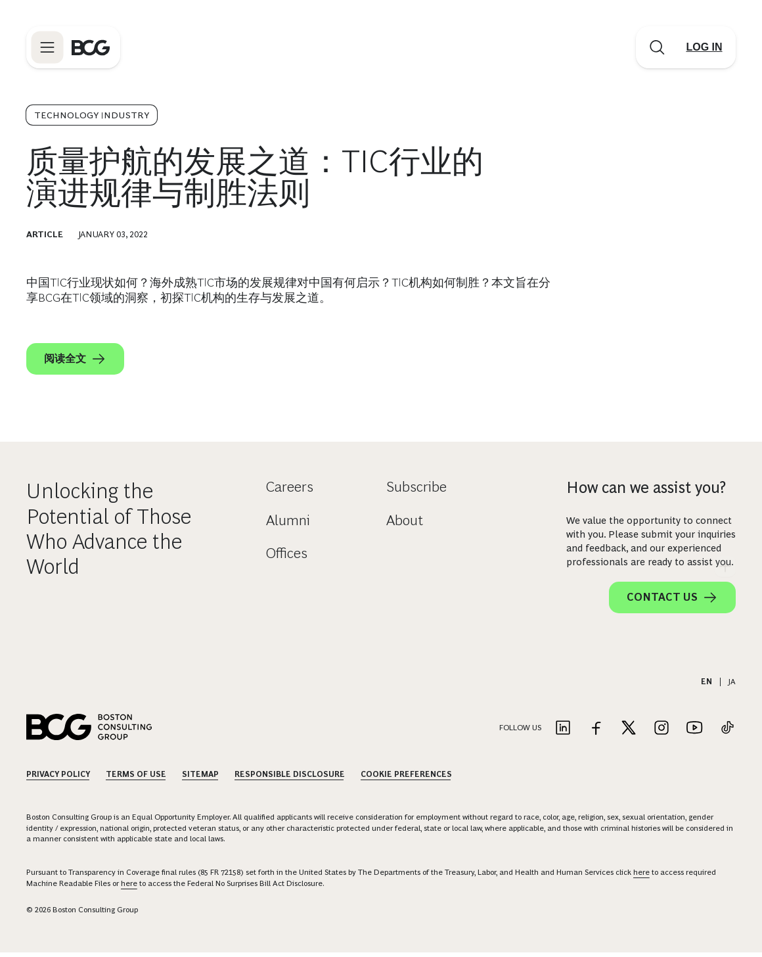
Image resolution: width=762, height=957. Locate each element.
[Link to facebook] (595, 733)
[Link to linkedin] (563, 733)
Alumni (288, 524)
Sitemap (200, 778)
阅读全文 (75, 359)
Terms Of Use (136, 778)
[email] (587, 383)
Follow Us (520, 732)
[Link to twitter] (628, 733)
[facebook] (639, 383)
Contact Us (672, 602)
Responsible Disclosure (290, 778)
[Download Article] (651, 320)
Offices (286, 557)
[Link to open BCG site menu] (47, 47)
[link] (613, 383)
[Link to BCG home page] (91, 47)
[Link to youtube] (694, 733)
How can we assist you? (646, 492)
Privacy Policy (58, 778)
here (641, 876)
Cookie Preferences (406, 778)
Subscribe (416, 491)
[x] (666, 383)
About (404, 524)
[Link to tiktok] (727, 733)
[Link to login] (704, 47)
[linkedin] (692, 383)
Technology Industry (91, 115)
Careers (289, 491)
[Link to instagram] (661, 733)
